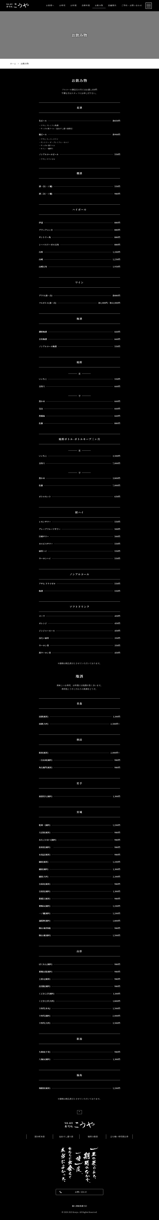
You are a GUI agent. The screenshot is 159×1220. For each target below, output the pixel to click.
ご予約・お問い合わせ (131, 5)
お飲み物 (99, 5)
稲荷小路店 (93, 1136)
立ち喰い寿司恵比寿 (119, 1136)
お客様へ (50, 5)
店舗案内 (112, 5)
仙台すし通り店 (66, 1136)
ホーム (13, 63)
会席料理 (86, 5)
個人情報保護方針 (79, 1206)
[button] (79, 1192)
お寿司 (62, 5)
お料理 (73, 5)
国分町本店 (40, 1136)
